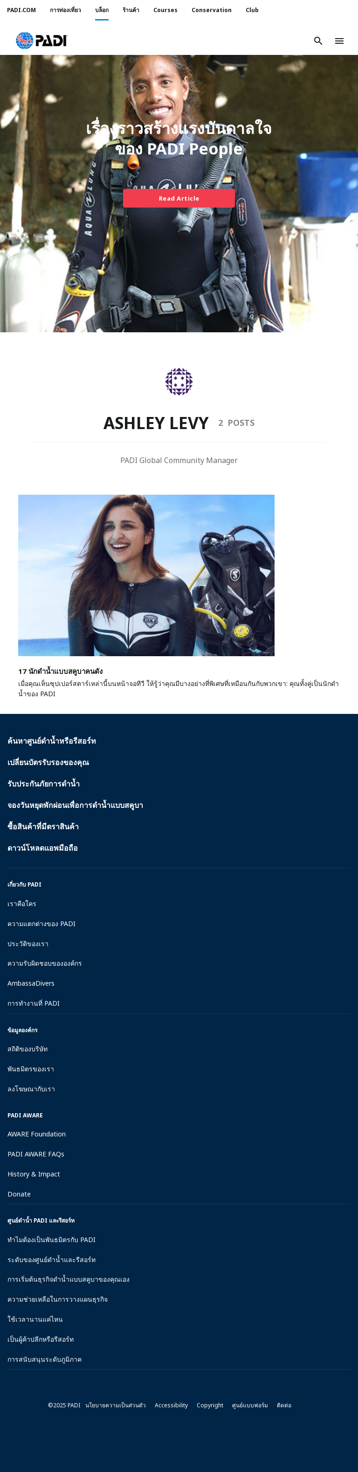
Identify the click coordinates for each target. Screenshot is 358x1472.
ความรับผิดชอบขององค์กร (44, 963)
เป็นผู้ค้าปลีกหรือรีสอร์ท (40, 1339)
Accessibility (171, 1405)
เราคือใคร (21, 903)
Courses (165, 10)
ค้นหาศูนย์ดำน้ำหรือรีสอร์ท (51, 741)
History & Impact (33, 1174)
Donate (19, 1194)
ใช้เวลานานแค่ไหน (35, 1319)
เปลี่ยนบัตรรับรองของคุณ (48, 762)
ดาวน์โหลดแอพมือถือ (42, 848)
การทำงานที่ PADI (33, 1003)
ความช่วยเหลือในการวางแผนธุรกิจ (57, 1299)
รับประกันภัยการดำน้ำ (43, 784)
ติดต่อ (284, 1405)
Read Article (179, 198)
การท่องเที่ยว (65, 10)
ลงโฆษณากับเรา (31, 1088)
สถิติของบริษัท (27, 1048)
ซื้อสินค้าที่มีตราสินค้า (43, 826)
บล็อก (102, 10)
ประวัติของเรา (27, 943)
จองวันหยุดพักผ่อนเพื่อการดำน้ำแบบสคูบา (75, 805)
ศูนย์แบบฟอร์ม (250, 1405)
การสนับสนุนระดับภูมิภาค (44, 1359)
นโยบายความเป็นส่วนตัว (115, 1405)
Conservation (212, 10)
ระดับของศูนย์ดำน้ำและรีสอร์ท (51, 1259)
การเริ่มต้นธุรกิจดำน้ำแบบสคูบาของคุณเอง (68, 1279)
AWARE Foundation (36, 1133)
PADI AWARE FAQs (35, 1153)
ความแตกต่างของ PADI (41, 923)
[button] (42, 41)
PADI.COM (21, 10)
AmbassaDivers (31, 983)
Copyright (210, 1405)
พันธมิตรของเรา (30, 1068)
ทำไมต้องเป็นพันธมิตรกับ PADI (51, 1239)
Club (252, 10)
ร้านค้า (131, 10)
